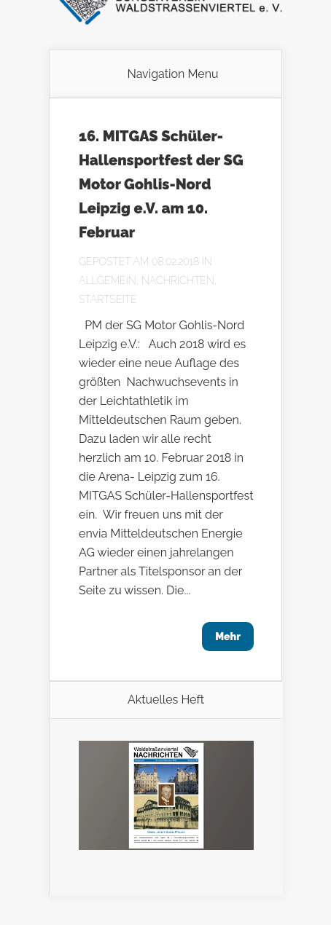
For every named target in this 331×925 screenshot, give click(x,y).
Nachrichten (177, 280)
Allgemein (107, 280)
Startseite (108, 299)
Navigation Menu (172, 74)
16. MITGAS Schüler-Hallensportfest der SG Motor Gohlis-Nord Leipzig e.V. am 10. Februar (161, 184)
